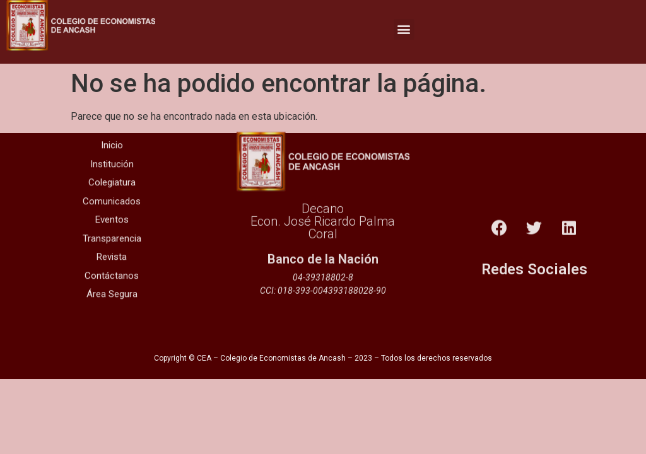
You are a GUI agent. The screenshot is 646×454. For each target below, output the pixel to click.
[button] (404, 25)
